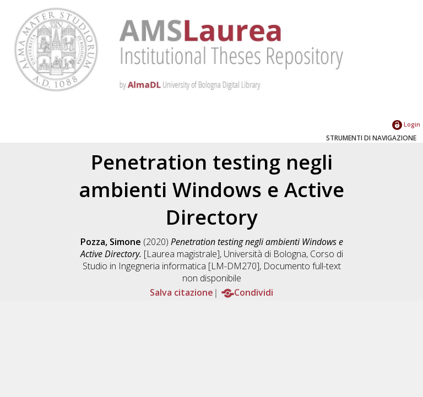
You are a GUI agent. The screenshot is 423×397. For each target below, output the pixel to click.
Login (406, 124)
